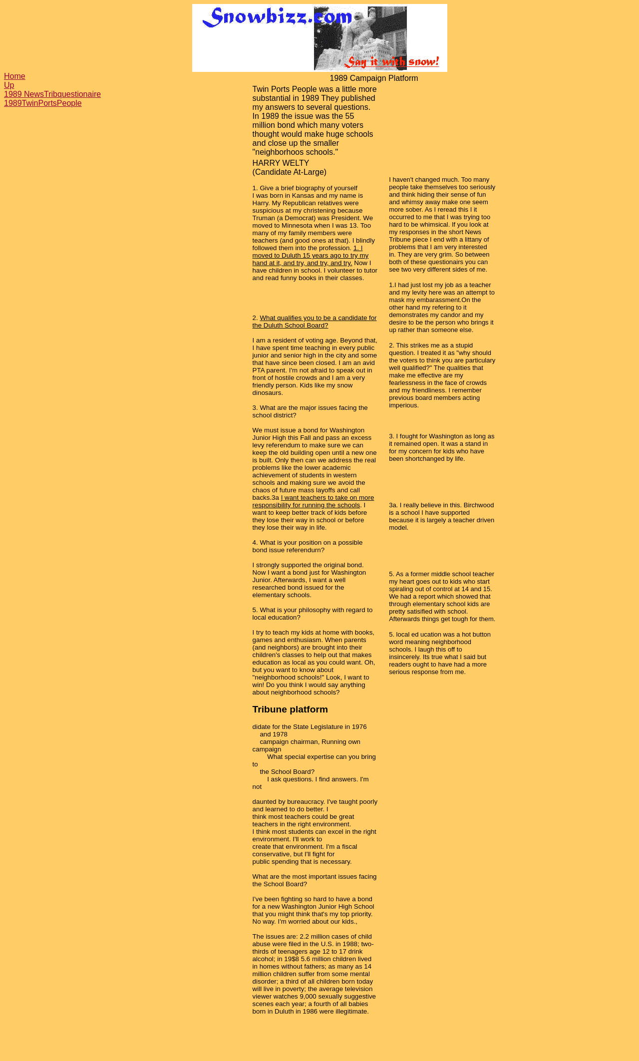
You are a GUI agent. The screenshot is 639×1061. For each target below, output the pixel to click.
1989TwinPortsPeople (43, 103)
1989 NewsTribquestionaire (52, 94)
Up (9, 85)
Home (14, 76)
